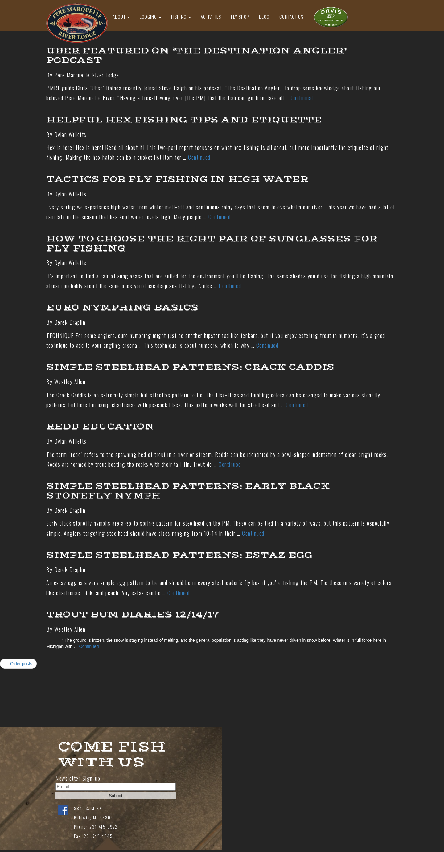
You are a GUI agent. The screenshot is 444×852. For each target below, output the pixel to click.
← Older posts (18, 663)
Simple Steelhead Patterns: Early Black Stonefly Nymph (188, 491)
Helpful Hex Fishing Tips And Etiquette (184, 119)
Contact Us (291, 16)
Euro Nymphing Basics (122, 307)
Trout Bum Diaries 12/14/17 (132, 614)
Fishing (181, 16)
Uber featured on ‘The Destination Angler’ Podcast (196, 55)
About (121, 16)
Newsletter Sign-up (78, 778)
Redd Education (100, 426)
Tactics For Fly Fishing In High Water (177, 179)
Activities (211, 16)
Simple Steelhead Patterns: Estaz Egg (179, 555)
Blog (264, 16)
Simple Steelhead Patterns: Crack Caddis (190, 367)
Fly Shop (240, 16)
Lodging (150, 16)
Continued (302, 98)
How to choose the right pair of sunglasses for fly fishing (211, 243)
